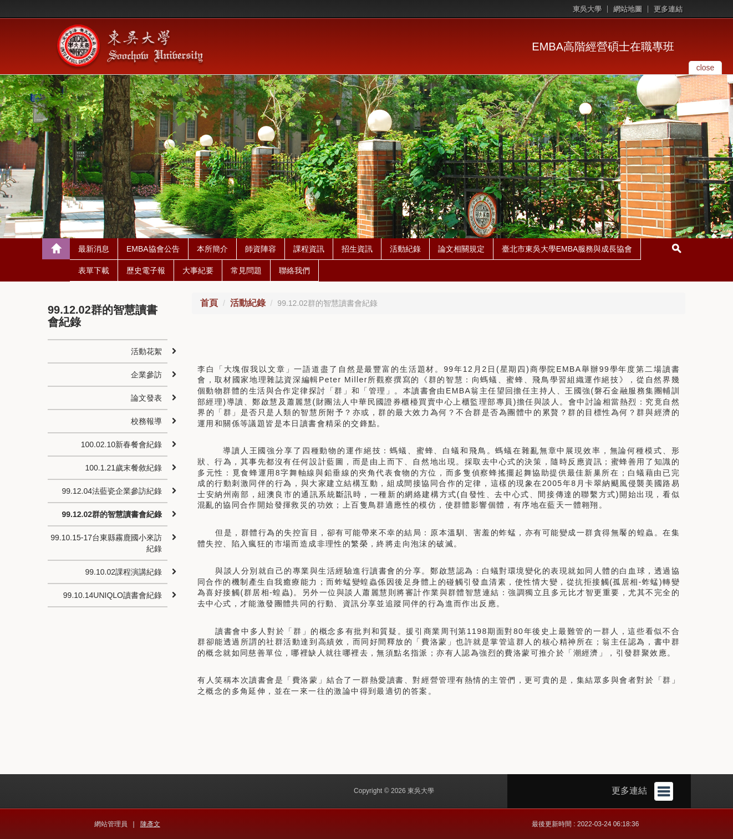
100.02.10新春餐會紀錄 (121, 444)
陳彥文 (150, 824)
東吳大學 (587, 9)
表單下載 (93, 270)
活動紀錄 (405, 248)
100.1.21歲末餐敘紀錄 (123, 467)
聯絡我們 (294, 270)
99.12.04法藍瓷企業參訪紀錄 (112, 491)
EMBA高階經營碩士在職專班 (603, 46)
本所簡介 (212, 248)
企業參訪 (146, 374)
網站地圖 (627, 9)
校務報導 (146, 421)
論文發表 (146, 397)
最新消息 (93, 248)
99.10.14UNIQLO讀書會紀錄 (112, 595)
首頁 (209, 303)
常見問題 (246, 270)
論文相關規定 (461, 248)
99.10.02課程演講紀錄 (123, 571)
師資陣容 (260, 248)
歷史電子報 (145, 270)
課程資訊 (308, 248)
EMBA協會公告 (153, 248)
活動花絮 (146, 351)
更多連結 (668, 9)
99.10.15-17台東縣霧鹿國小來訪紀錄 (106, 543)
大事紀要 (197, 270)
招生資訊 (357, 248)
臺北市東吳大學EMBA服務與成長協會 (567, 248)
